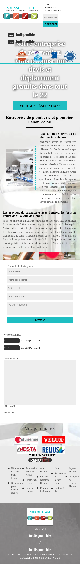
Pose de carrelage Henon (44, 479)
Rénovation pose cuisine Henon (15, 488)
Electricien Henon (30, 481)
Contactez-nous (47, 558)
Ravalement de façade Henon (59, 478)
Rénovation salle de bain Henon (15, 473)
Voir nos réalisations (40, 106)
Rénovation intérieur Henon (30, 471)
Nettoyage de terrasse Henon (73, 481)
